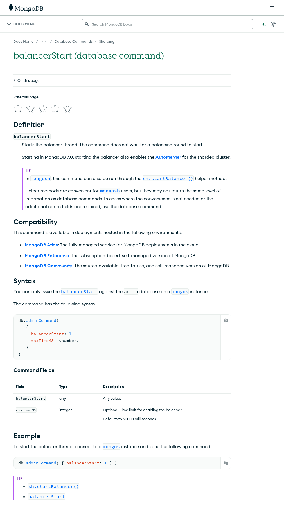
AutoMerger (168, 157)
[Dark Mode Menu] (273, 24)
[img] (17, 108)
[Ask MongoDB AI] (264, 24)
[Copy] (226, 320)
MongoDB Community (48, 265)
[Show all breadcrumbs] (44, 41)
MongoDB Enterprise (47, 255)
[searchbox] (167, 24)
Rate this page (26, 97)
